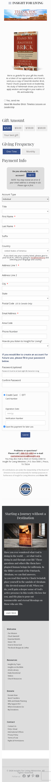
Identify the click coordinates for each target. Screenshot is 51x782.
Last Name (7, 226)
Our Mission (12, 633)
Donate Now (12, 695)
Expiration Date (12, 409)
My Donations (13, 710)
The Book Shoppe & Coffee (18, 648)
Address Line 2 (9, 275)
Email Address (9, 313)
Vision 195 (12, 642)
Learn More (11, 613)
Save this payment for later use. (20, 426)
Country (6, 246)
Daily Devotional (14, 673)
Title (4, 206)
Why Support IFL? (14, 704)
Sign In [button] (31, 175)
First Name (7, 216)
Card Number (11, 398)
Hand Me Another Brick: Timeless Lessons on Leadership (25, 106)
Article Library (13, 670)
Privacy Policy (13, 735)
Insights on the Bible (15, 667)
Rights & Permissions (16, 740)
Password (12, 367)
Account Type (9, 194)
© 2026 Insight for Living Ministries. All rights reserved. (25, 772)
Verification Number (14, 418)
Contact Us (12, 726)
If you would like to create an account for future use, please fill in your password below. (25, 358)
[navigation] (10, 3)
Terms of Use (13, 738)
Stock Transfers (14, 698)
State (4, 293)
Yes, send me (13, 100)
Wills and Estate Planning (17, 701)
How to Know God (15, 645)
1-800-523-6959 (26, 453)
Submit (25, 435)
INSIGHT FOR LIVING (28, 2)
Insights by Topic (14, 664)
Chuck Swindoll (13, 636)
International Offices (15, 732)
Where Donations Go (16, 707)
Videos (10, 676)
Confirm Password (11, 380)
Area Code (7, 323)
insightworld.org (38, 257)
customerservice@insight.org (25, 456)
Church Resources (15, 679)
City (4, 283)
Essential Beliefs (14, 639)
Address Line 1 (9, 265)
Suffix (5, 236)
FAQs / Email (12, 729)
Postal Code (8, 303)
